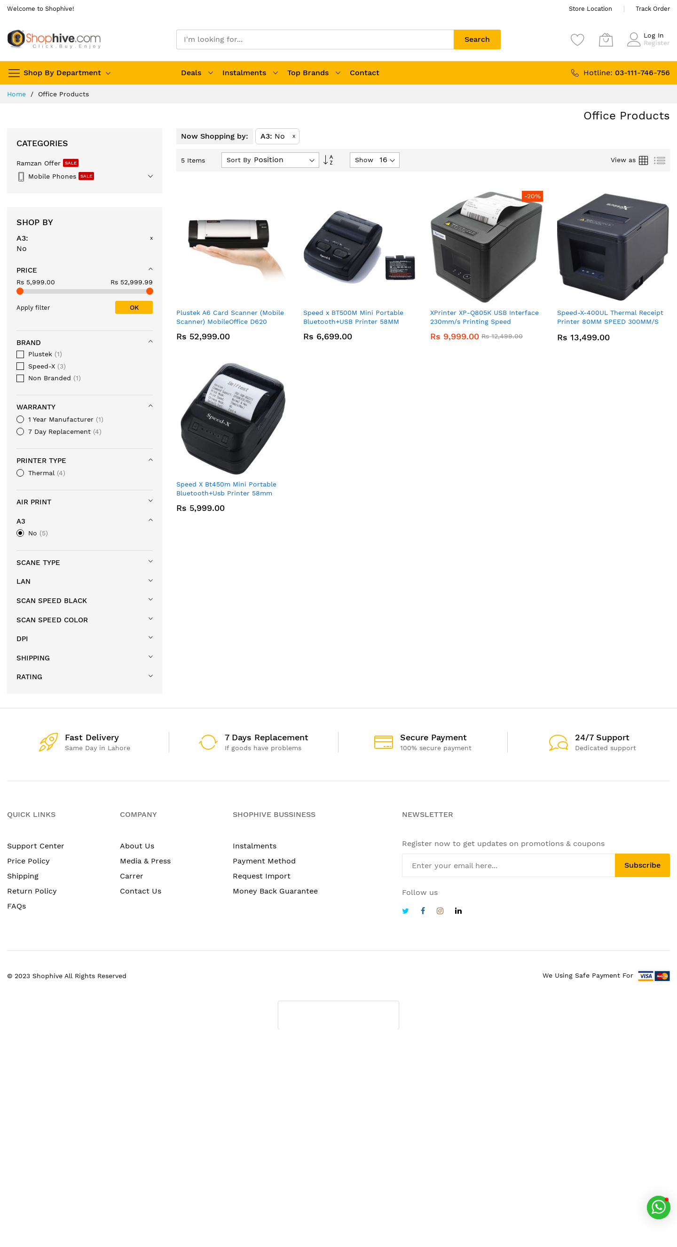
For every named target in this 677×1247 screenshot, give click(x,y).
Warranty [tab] (35, 407)
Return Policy (32, 890)
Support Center (35, 845)
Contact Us (140, 890)
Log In (654, 35)
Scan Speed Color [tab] (52, 620)
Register (657, 43)
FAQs (16, 906)
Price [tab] (26, 270)
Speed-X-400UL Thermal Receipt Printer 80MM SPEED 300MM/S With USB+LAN (610, 322)
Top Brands (308, 72)
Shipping (23, 875)
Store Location (590, 8)
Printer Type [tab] (41, 460)
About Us (137, 845)
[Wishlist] (578, 39)
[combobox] (315, 39)
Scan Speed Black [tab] (51, 600)
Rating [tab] (29, 677)
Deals (191, 72)
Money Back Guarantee (275, 890)
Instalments (244, 72)
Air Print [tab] (33, 502)
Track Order (653, 8)
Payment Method (264, 860)
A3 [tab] (20, 521)
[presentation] (338, 1015)
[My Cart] (606, 39)
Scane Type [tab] (38, 562)
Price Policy (28, 860)
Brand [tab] (28, 342)
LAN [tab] (23, 581)
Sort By (239, 160)
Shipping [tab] (33, 658)
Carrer (131, 875)
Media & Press (145, 860)
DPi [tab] (22, 639)
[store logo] (54, 39)
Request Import (262, 875)
